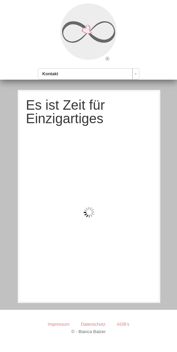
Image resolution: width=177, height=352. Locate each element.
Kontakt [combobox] (50, 74)
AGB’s (123, 324)
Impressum (58, 324)
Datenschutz (93, 324)
